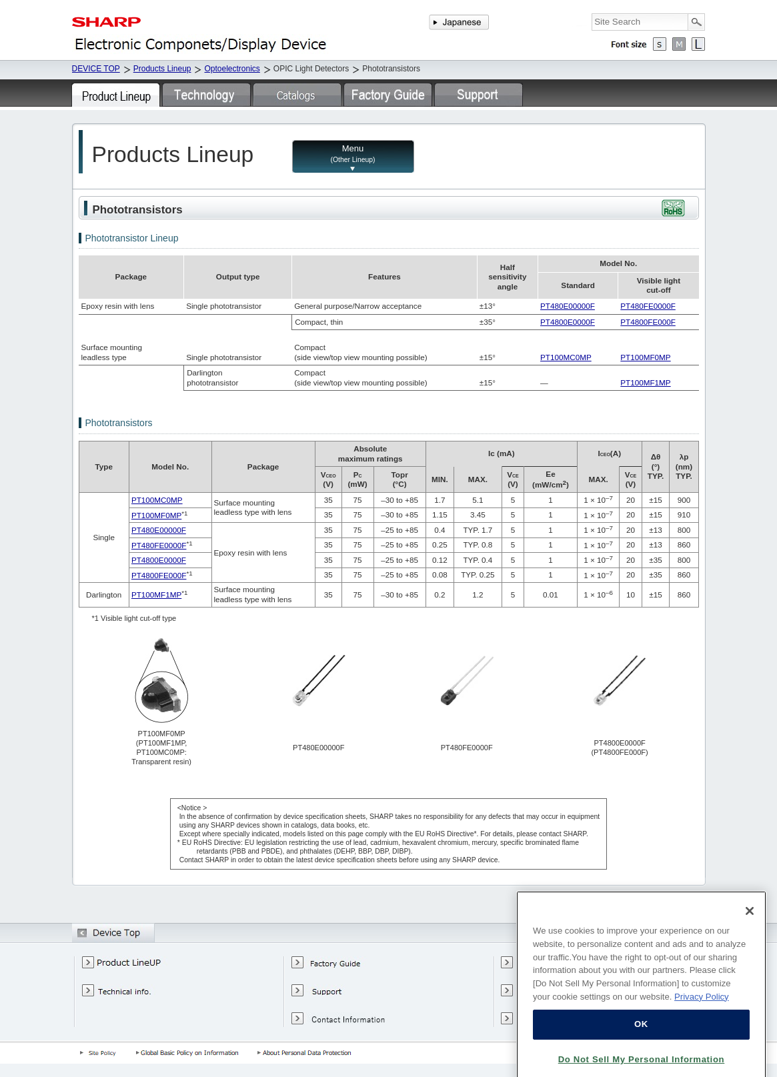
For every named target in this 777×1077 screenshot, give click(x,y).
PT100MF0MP (645, 357)
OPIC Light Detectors (311, 68)
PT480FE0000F (648, 305)
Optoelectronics (231, 68)
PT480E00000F (567, 305)
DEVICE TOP (96, 68)
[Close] (749, 936)
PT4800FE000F (648, 321)
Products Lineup (162, 68)
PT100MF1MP (645, 382)
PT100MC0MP (566, 357)
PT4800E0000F (567, 321)
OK (641, 1049)
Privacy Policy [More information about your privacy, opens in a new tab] (701, 1021)
